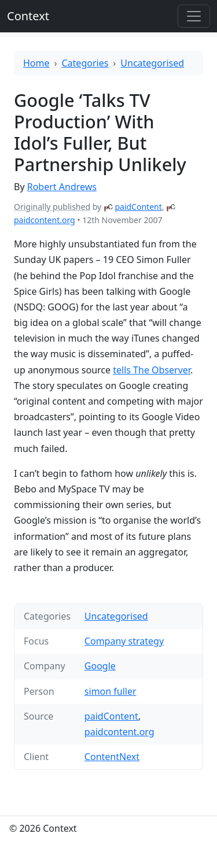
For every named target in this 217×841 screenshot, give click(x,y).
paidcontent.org (44, 219)
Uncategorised (152, 63)
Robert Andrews (62, 186)
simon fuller (110, 691)
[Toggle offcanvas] (194, 16)
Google (100, 666)
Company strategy (124, 641)
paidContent (138, 206)
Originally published (52, 206)
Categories (85, 63)
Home (36, 63)
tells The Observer (151, 370)
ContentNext (111, 756)
